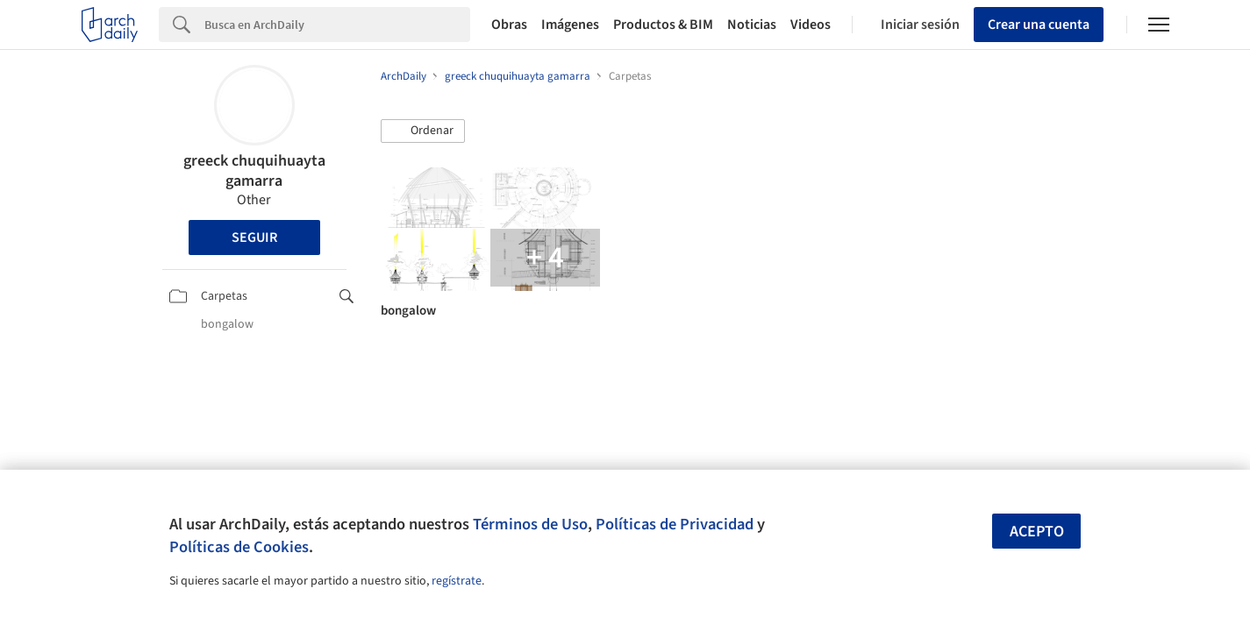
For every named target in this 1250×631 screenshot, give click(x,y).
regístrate (457, 581)
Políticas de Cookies (239, 546)
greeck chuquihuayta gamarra (254, 171)
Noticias (751, 25)
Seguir (254, 237)
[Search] (337, 24)
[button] (423, 131)
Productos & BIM (663, 25)
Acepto (1037, 531)
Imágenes (570, 25)
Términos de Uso (530, 524)
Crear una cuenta (1038, 24)
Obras (509, 25)
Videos (810, 25)
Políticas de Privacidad (675, 524)
